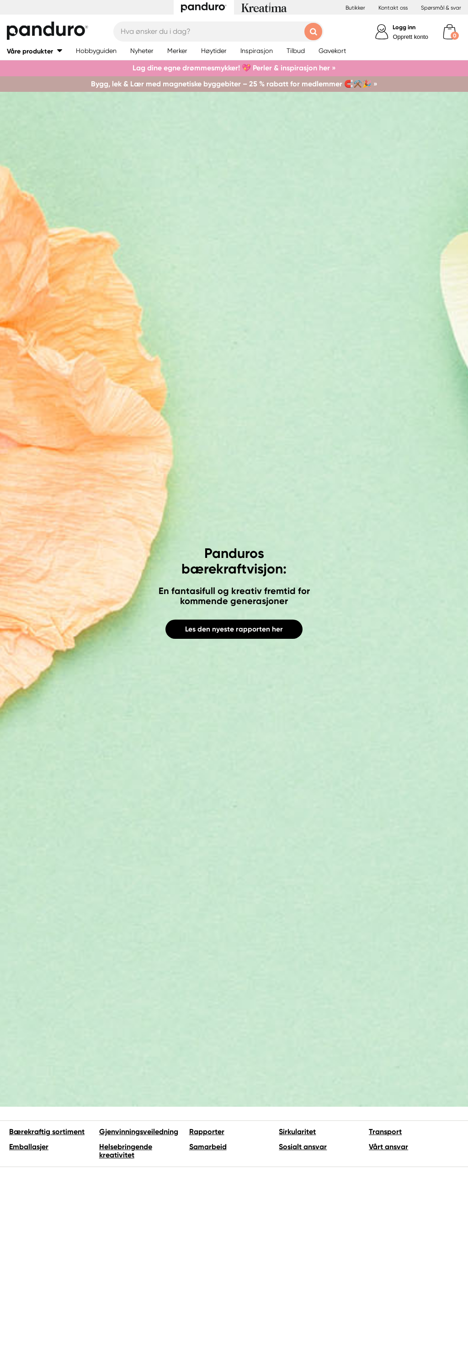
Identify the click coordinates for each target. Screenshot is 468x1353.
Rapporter (206, 1131)
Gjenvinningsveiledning (138, 1131)
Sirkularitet (297, 1131)
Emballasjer (28, 1146)
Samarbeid (208, 1146)
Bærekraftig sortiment (47, 1131)
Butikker (355, 8)
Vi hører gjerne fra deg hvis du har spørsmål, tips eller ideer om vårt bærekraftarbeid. (156, 1322)
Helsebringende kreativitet (125, 1150)
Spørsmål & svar (441, 8)
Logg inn (404, 27)
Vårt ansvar (388, 1146)
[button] (34, 51)
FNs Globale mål (377, 1230)
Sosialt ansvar (303, 1146)
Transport (385, 1131)
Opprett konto (410, 36)
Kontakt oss (393, 8)
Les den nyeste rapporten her (234, 629)
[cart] (449, 31)
